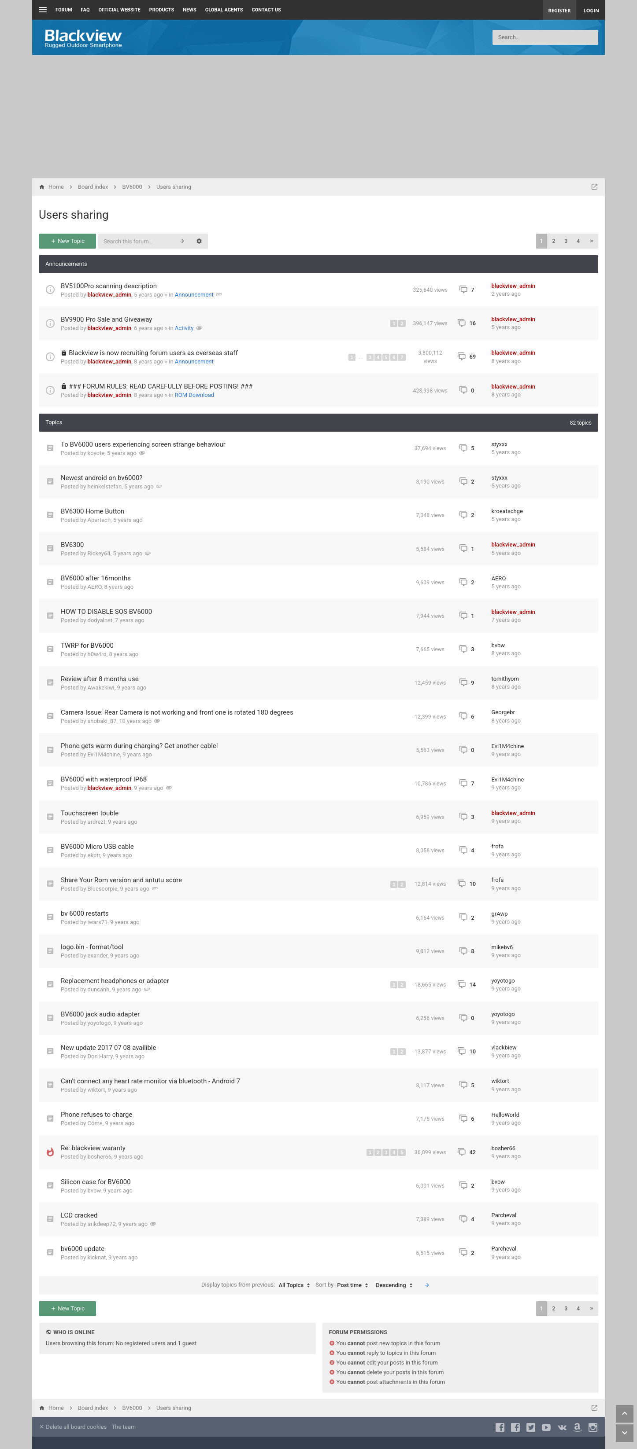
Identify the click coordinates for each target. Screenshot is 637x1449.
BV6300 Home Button (92, 511)
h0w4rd (97, 654)
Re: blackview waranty (93, 1148)
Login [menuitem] (591, 10)
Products (161, 10)
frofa (498, 846)
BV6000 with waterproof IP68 (104, 779)
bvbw (498, 645)
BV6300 (72, 545)
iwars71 (98, 922)
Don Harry (100, 1056)
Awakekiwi (101, 687)
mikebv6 (502, 947)
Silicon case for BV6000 (96, 1182)
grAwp (500, 913)
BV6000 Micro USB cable (97, 847)
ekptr (94, 855)
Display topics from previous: (257, 1285)
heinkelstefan (105, 486)
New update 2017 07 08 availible (108, 1048)
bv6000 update (82, 1249)
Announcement (194, 294)
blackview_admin (110, 294)
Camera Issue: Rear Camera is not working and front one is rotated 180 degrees (177, 712)
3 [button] (565, 241)
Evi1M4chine (104, 754)
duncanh (99, 989)
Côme (95, 1123)
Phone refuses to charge (96, 1115)
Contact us (266, 10)
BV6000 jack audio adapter (100, 1014)
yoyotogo (503, 980)
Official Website (120, 10)
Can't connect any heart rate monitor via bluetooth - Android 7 (150, 1081)
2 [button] (554, 241)
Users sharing (74, 214)
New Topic (67, 241)
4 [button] (578, 241)
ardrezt (97, 821)
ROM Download (194, 395)
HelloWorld (506, 1115)
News (189, 10)
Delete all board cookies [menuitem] (73, 1427)
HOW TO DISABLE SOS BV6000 (106, 612)
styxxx (499, 444)
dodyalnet (100, 620)
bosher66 (100, 1156)
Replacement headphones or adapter (115, 981)
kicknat (97, 1257)
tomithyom (505, 678)
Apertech (99, 520)
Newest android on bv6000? (101, 478)
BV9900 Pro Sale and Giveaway (106, 319)
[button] (591, 241)
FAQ (85, 10)
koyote (96, 453)
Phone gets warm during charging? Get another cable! (139, 746)
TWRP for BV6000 (87, 645)
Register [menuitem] (559, 10)
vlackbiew (504, 1047)
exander (97, 955)
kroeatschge (507, 511)
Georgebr (503, 712)
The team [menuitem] (124, 1426)
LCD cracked (79, 1215)
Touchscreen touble (90, 813)
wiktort (96, 1089)
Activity (184, 328)
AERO (95, 586)
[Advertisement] (318, 116)
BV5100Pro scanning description (109, 286)
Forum (64, 10)
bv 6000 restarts (85, 913)
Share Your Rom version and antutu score (121, 880)
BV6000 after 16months (96, 578)
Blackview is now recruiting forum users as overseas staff (153, 353)
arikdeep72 (102, 1224)
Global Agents (224, 10)
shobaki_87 (102, 721)
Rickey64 (99, 553)
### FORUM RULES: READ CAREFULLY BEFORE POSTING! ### (160, 386)
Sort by (343, 1285)
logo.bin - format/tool (92, 947)
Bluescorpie (103, 888)
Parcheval (504, 1215)
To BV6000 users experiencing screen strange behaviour (143, 444)
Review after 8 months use (100, 679)
